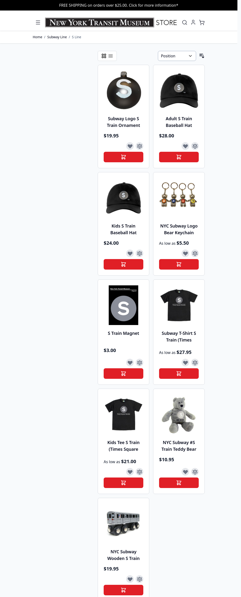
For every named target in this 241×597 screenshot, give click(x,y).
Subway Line (57, 37)
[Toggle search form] (184, 22)
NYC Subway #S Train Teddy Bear (178, 446)
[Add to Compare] (139, 146)
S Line (76, 37)
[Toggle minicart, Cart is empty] (202, 22)
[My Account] (193, 22)
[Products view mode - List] (110, 56)
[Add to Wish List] (130, 146)
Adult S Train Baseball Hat (179, 122)
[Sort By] (177, 56)
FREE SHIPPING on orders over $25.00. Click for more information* (118, 5)
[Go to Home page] (112, 22)
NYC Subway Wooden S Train (123, 555)
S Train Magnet (123, 333)
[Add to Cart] (123, 157)
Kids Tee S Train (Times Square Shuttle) (123, 446)
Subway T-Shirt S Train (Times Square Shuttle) (179, 336)
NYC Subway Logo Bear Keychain (179, 229)
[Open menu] (38, 22)
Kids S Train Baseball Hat (123, 229)
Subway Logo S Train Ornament (123, 122)
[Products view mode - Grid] (104, 56)
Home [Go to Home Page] (37, 37)
